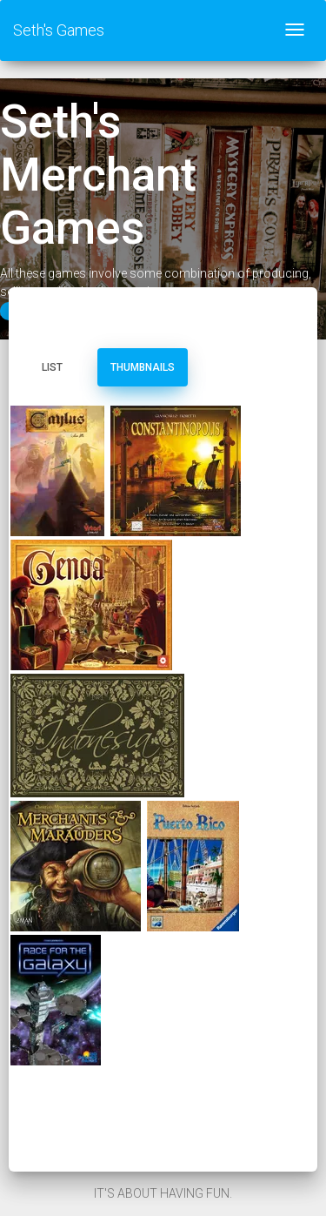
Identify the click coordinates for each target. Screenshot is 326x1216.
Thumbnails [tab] (142, 367)
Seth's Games (58, 30)
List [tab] (52, 367)
